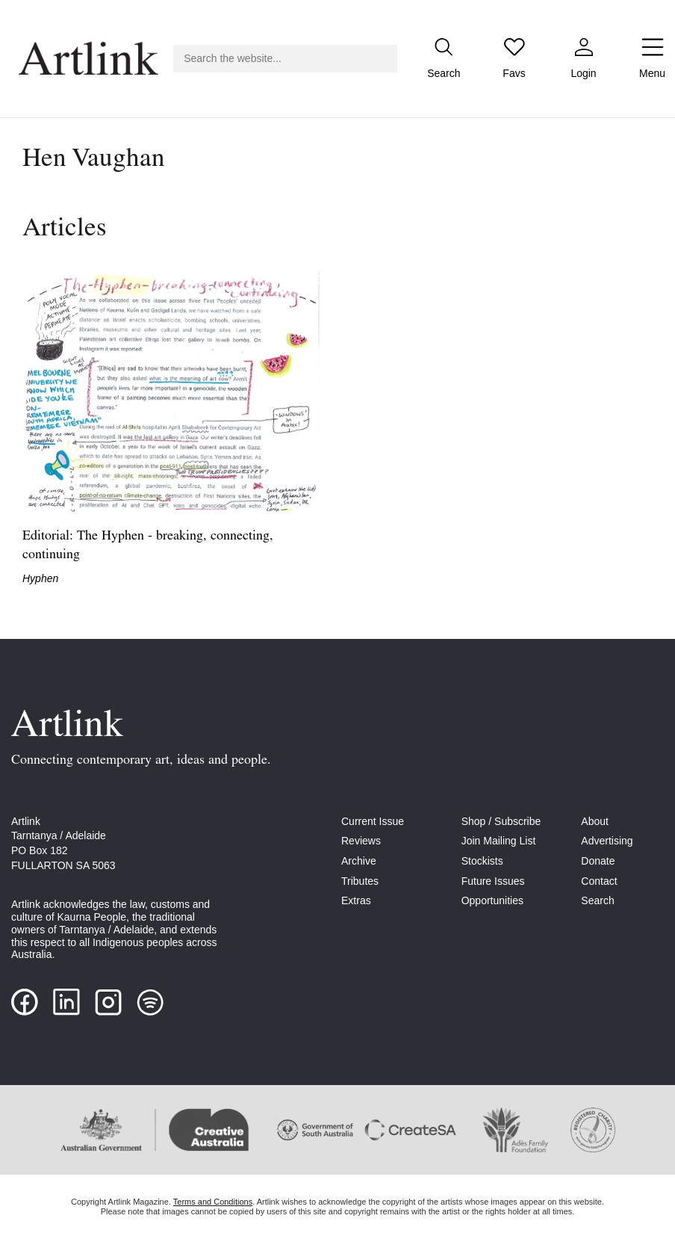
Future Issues (493, 881)
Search (597, 900)
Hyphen (40, 578)
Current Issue (372, 821)
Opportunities (492, 900)
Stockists (482, 861)
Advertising (606, 841)
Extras (356, 900)
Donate (598, 861)
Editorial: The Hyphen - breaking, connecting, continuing (147, 545)
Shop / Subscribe (501, 821)
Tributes (360, 881)
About (595, 821)
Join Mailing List (498, 841)
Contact (599, 881)
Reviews (361, 841)
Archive (358, 861)
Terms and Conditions (212, 1201)
